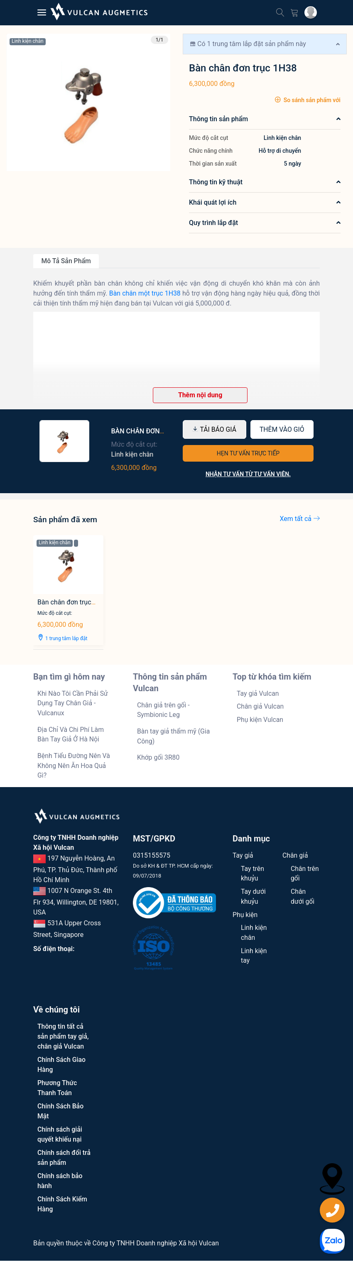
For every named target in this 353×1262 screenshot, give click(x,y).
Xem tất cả (300, 519)
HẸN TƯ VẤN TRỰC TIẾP (248, 453)
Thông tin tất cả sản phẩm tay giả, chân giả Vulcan (63, 1038)
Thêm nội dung (200, 395)
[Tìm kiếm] (280, 11)
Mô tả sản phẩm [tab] (67, 261)
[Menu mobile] (41, 12)
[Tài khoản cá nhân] (311, 12)
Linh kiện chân (28, 41)
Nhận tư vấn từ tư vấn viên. (248, 474)
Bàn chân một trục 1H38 (145, 293)
